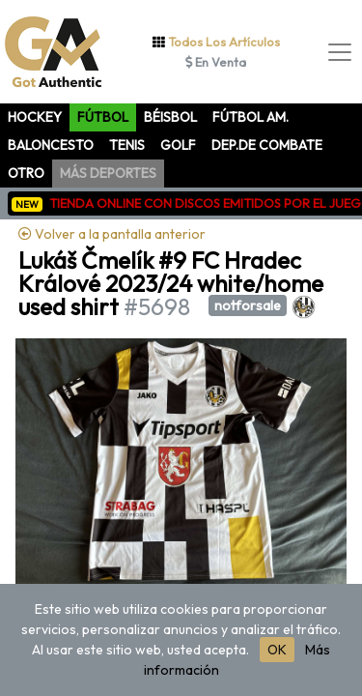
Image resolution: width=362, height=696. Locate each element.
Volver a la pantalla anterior (112, 234)
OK (277, 649)
